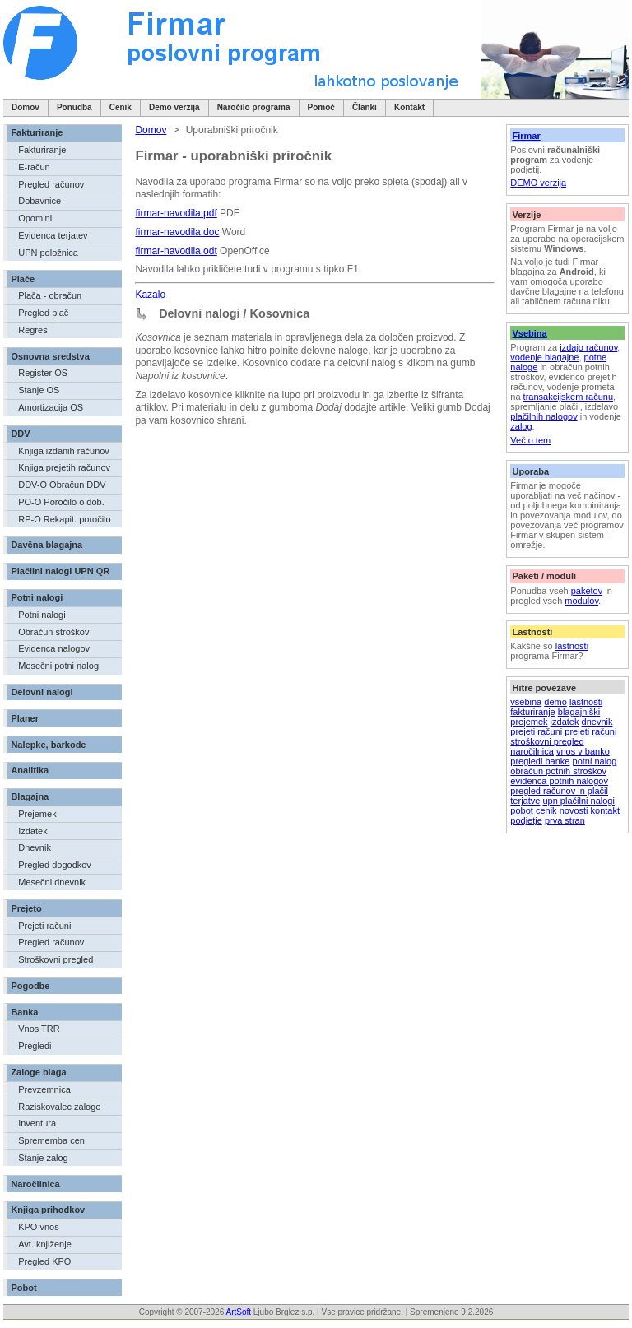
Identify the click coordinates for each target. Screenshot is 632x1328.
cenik (546, 810)
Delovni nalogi (41, 692)
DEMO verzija (538, 183)
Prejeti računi (44, 926)
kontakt (605, 810)
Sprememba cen (51, 1140)
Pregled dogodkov (54, 865)
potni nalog (595, 761)
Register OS (42, 373)
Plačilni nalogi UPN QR (60, 571)
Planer (25, 718)
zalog (521, 426)
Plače (23, 279)
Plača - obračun (49, 295)
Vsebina (529, 333)
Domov (26, 107)
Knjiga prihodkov (48, 1209)
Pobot (23, 1288)
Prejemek (37, 814)
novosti (574, 810)
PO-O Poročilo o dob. (61, 502)
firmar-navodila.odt (175, 251)
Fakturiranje (37, 132)
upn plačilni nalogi (578, 801)
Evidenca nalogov (54, 648)
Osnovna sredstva (50, 356)
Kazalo (150, 294)
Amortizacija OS (50, 407)
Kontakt (409, 107)
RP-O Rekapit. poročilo (64, 519)
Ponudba (74, 107)
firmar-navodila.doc (177, 232)
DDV (20, 434)
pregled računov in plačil (559, 791)
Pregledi (34, 1046)
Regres (32, 330)
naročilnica (532, 751)
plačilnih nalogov (543, 416)
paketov (587, 591)
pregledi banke (539, 761)
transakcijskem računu (568, 397)
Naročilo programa (253, 107)
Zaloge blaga (38, 1072)
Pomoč (321, 107)
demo (555, 702)
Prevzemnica (44, 1089)
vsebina (525, 702)
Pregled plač (43, 313)
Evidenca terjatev (52, 235)
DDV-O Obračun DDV (61, 485)
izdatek (565, 722)
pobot (521, 810)
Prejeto (26, 908)
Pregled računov (51, 184)
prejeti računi (536, 731)
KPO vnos (38, 1227)
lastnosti (571, 646)
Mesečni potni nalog (58, 666)
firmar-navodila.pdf (175, 213)
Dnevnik (34, 847)
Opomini (35, 218)
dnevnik (597, 722)
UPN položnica (48, 253)
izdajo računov (588, 347)
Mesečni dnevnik (52, 882)
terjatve (525, 801)
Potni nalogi (37, 597)
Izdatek (32, 831)
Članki (364, 107)
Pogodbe (30, 986)
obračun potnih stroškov (558, 771)
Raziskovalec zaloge (59, 1107)
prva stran (565, 820)
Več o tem (530, 440)
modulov (581, 601)
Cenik (120, 107)
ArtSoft (238, 1311)
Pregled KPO (44, 1261)
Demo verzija (174, 107)
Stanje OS (38, 390)
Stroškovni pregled (55, 959)
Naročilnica (35, 1184)
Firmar (526, 136)
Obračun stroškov (53, 632)
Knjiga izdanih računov (63, 451)
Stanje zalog (43, 1158)
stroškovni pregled (546, 741)
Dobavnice (39, 201)
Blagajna (30, 796)
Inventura (37, 1123)
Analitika (30, 770)
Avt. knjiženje (45, 1244)
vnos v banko (583, 751)
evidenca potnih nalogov (559, 781)
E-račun (34, 167)
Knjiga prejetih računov (64, 467)
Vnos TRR (39, 1028)
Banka (24, 1012)
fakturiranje (532, 712)
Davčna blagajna (46, 545)
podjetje (526, 820)
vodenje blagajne (544, 357)
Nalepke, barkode (48, 745)
